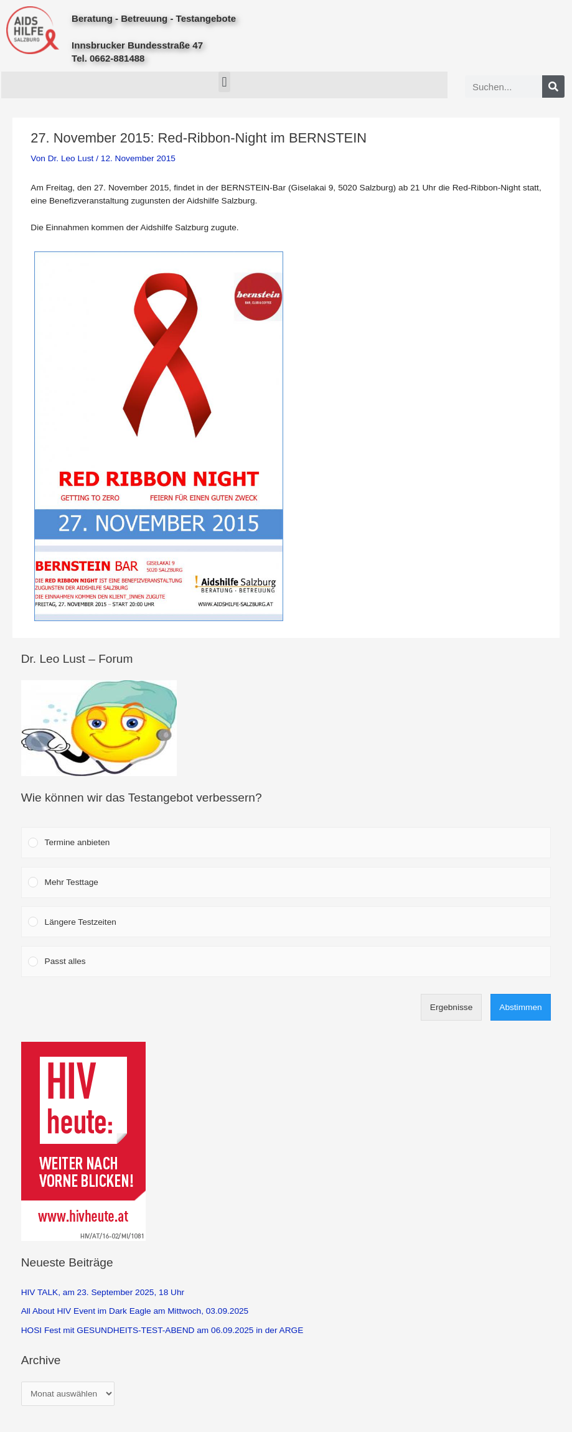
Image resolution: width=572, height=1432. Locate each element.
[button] (224, 82)
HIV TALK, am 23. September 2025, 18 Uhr (102, 1292)
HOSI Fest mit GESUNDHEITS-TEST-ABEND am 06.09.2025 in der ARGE (162, 1330)
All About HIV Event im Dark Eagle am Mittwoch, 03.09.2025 (135, 1311)
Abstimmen (520, 1007)
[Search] (553, 86)
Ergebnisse (451, 1007)
